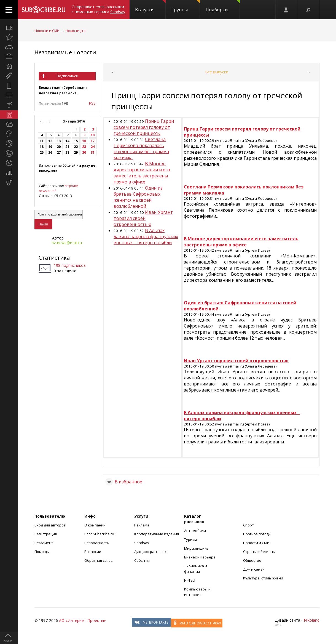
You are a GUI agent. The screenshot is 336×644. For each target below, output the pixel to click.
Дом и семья (254, 569)
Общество (252, 560)
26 (50, 152)
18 (42, 146)
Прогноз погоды (257, 533)
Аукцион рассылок (150, 551)
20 (59, 146)
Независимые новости (65, 52)
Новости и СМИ (47, 30)
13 (59, 141)
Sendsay (141, 542)
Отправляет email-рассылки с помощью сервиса (98, 9)
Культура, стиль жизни (263, 578)
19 (50, 146)
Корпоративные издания (156, 533)
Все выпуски (216, 71)
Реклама (141, 525)
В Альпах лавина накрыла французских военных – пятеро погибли (146, 236)
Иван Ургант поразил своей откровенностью (143, 218)
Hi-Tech (190, 580)
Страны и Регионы (259, 551)
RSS (92, 103)
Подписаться (67, 76)
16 (84, 141)
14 (67, 141)
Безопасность (96, 542)
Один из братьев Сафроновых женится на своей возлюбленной (138, 197)
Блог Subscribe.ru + (101, 533)
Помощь (41, 551)
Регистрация (45, 533)
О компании (95, 525)
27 (59, 152)
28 (67, 152)
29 (76, 152)
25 (42, 152)
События (142, 560)
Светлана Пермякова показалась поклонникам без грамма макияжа (141, 148)
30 (84, 152)
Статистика (54, 257)
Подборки (223, 6)
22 (76, 146)
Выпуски (150, 6)
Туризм (190, 539)
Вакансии (92, 551)
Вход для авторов (50, 525)
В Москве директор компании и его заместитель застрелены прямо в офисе (142, 173)
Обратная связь (98, 560)
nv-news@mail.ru (67, 242)
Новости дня (76, 30)
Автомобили (195, 530)
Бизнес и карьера (200, 557)
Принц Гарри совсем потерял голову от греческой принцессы (144, 127)
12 (50, 141)
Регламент (43, 542)
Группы (185, 6)
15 (76, 141)
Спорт (248, 525)
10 (93, 135)
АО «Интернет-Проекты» (82, 620)
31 (93, 152)
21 (67, 146)
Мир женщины (196, 548)
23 (84, 146)
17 (93, 141)
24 (93, 146)
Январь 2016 (74, 121)
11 (42, 141)
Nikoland (311, 620)
